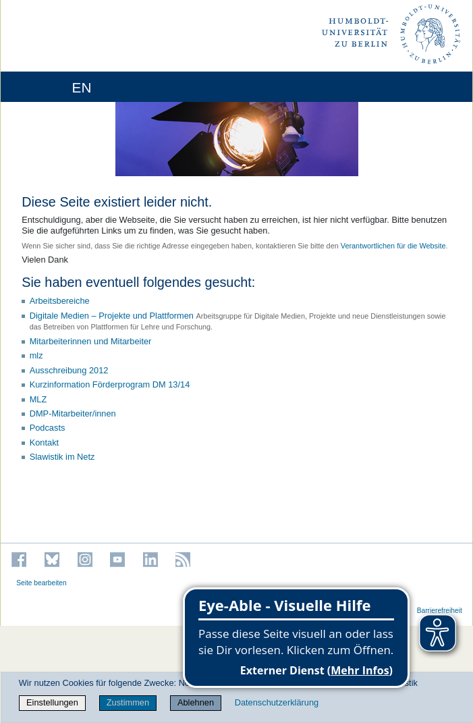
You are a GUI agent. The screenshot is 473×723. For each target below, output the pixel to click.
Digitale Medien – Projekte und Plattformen (112, 316)
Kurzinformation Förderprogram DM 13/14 (110, 384)
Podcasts (47, 428)
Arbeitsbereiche (60, 301)
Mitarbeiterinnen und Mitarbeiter (91, 341)
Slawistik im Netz (62, 457)
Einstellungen (52, 702)
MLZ (38, 399)
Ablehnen (195, 702)
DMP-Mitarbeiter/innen (73, 413)
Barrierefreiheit (439, 610)
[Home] (48, 87)
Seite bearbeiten (41, 583)
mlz (36, 355)
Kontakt (44, 442)
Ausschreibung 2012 (69, 370)
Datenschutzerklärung (276, 702)
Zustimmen (128, 702)
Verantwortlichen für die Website (393, 246)
